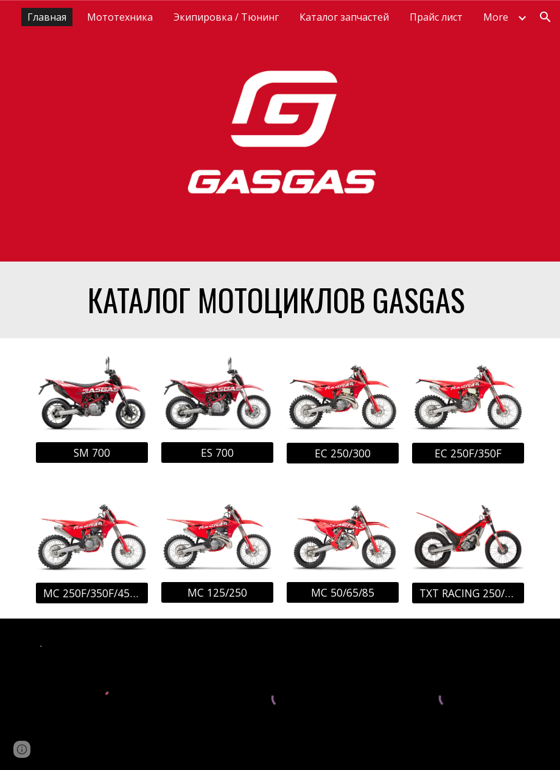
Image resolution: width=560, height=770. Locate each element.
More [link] (495, 17)
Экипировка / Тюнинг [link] (226, 17)
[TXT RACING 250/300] (467, 592)
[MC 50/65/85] (342, 592)
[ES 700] (217, 452)
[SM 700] (91, 452)
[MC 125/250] (217, 592)
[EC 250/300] (342, 452)
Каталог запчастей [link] (344, 17)
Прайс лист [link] (436, 17)
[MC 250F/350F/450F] (91, 593)
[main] (279, 300)
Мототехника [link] (120, 17)
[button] (545, 17)
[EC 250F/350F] (467, 452)
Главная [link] (46, 17)
